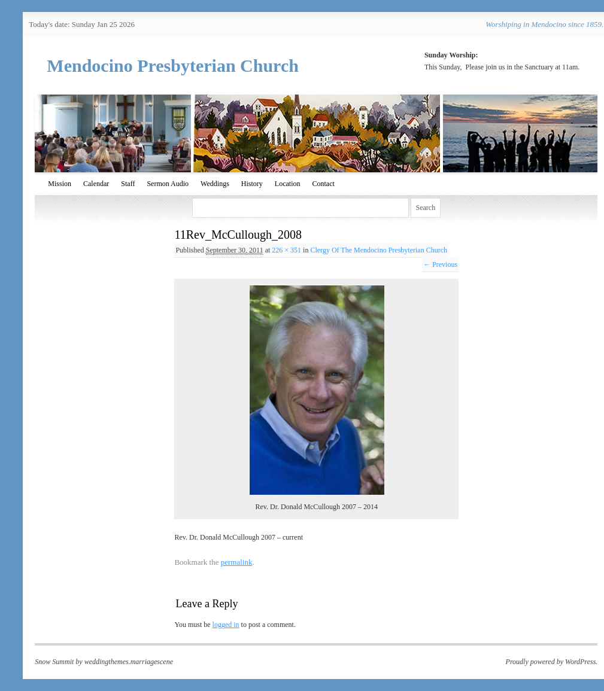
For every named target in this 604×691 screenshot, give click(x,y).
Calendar (96, 183)
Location (288, 183)
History (252, 183)
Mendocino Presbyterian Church (173, 65)
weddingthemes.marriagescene (128, 661)
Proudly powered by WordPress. (552, 661)
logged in (226, 624)
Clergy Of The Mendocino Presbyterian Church (378, 250)
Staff (128, 183)
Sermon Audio (168, 183)
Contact (323, 183)
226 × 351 (286, 250)
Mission (59, 183)
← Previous (440, 264)
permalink (237, 562)
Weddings (215, 183)
